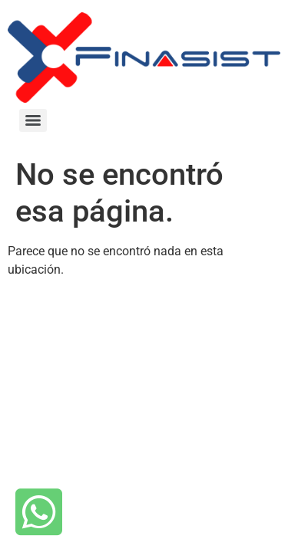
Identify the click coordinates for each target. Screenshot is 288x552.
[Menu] (33, 120)
